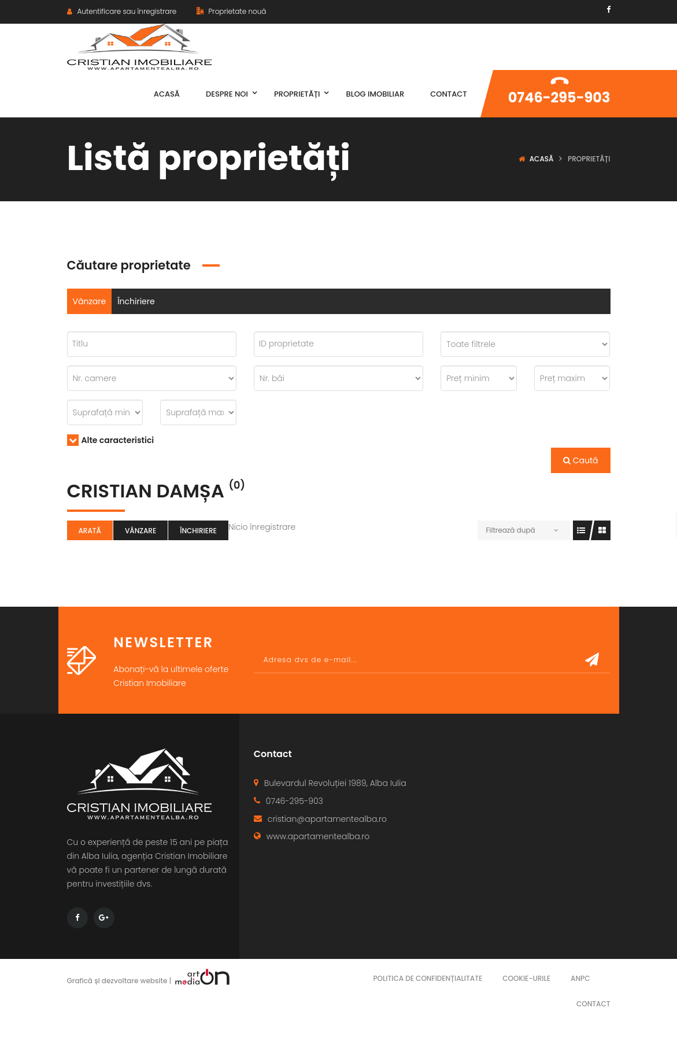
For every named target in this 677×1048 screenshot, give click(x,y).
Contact (593, 1004)
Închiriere (136, 301)
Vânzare (89, 301)
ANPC (580, 978)
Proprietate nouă (231, 11)
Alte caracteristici (110, 440)
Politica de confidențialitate (427, 978)
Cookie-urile (526, 978)
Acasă (542, 159)
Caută (580, 460)
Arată (90, 531)
